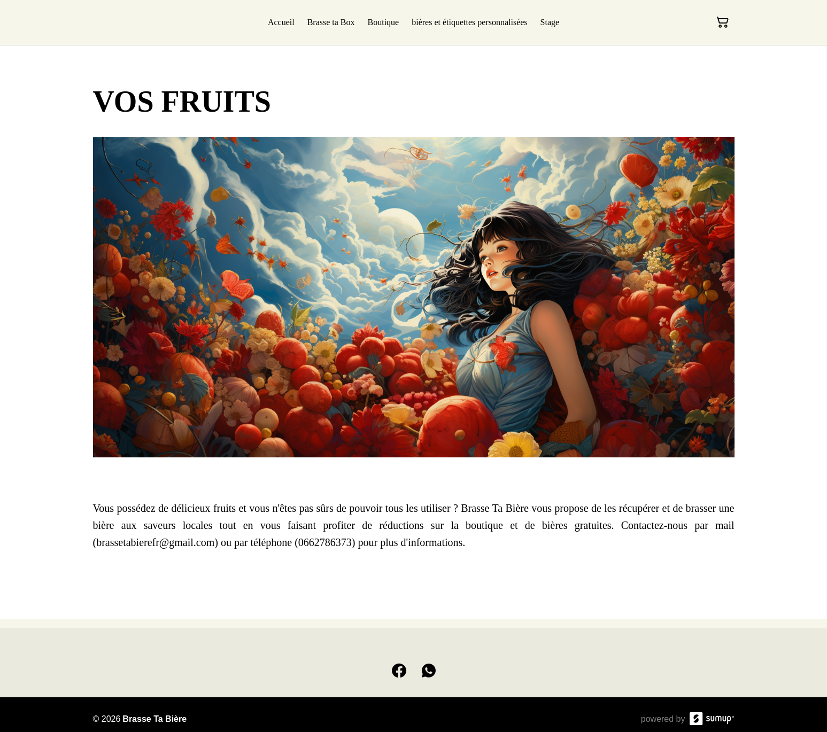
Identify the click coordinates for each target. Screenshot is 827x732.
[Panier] (723, 22)
